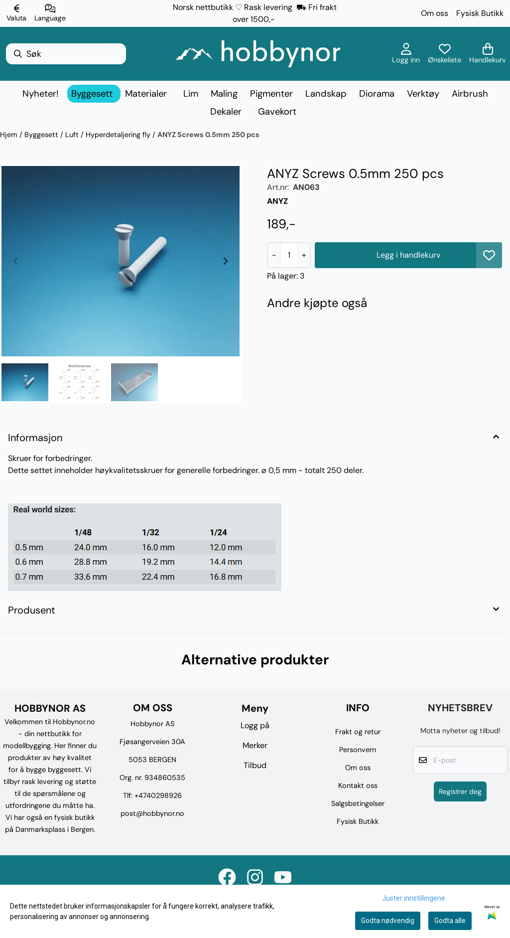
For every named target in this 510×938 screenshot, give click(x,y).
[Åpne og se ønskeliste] (444, 54)
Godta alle (450, 921)
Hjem (9, 134)
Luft (73, 134)
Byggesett (42, 134)
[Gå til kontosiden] (406, 54)
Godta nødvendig (387, 921)
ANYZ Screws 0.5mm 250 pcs (208, 134)
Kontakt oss (358, 785)
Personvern (357, 749)
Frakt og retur (358, 731)
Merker (255, 745)
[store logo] (258, 54)
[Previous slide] (16, 261)
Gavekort (277, 112)
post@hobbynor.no (152, 813)
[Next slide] (225, 261)
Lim (190, 94)
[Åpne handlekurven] (487, 54)
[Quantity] (289, 255)
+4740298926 (158, 795)
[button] (489, 255)
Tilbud (255, 765)
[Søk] (66, 53)
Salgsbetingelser (357, 803)
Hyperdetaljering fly (119, 134)
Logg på (255, 725)
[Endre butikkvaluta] (16, 13)
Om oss (434, 13)
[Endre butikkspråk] (50, 13)
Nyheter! (40, 94)
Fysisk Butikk (480, 13)
